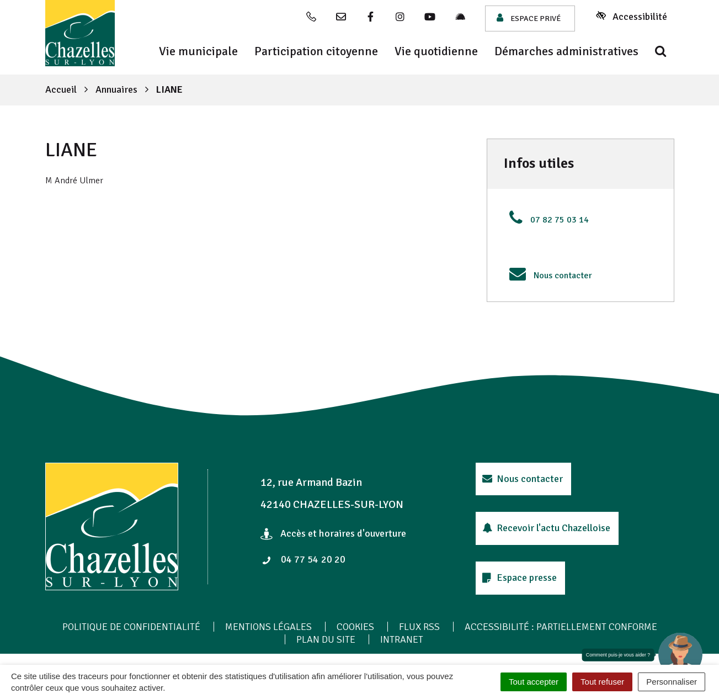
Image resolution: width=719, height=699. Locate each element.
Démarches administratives (566, 51)
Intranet (401, 639)
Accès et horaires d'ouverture (333, 533)
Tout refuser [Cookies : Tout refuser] (602, 681)
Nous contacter (563, 275)
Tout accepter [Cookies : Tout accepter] (533, 681)
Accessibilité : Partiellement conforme (561, 627)
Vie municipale (198, 51)
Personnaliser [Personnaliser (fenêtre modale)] (671, 681)
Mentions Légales (268, 627)
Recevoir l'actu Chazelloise (546, 528)
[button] (680, 655)
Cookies (355, 627)
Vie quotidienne (436, 51)
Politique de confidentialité (131, 627)
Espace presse (519, 577)
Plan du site (325, 639)
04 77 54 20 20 (303, 559)
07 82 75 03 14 (559, 219)
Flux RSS (419, 627)
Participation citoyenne (316, 51)
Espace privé (529, 18)
